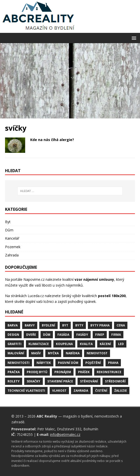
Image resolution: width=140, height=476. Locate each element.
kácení (105, 344)
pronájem (62, 372)
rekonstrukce (109, 372)
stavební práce (60, 381)
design (13, 334)
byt (65, 325)
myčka (53, 353)
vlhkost (59, 390)
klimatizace (38, 344)
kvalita (86, 344)
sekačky (33, 381)
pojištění (93, 363)
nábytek (44, 363)
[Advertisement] (70, 81)
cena (121, 325)
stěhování (89, 381)
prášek (84, 372)
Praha (113, 363)
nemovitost (97, 353)
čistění (101, 390)
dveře (31, 334)
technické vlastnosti (26, 390)
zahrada (81, 390)
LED (121, 344)
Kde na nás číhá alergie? (52, 139)
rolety (14, 381)
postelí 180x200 (112, 295)
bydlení (48, 325)
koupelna (64, 344)
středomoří (115, 381)
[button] (133, 37)
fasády (82, 334)
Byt (8, 221)
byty (79, 325)
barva (13, 325)
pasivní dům (68, 363)
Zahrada (12, 255)
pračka (14, 372)
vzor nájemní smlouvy (94, 279)
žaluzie (120, 390)
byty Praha (100, 325)
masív (36, 353)
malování (16, 353)
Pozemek (12, 246)
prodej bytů (37, 372)
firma (116, 334)
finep (99, 334)
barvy (30, 325)
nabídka (73, 353)
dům (46, 334)
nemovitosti (18, 363)
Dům (9, 230)
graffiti (14, 344)
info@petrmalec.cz (65, 434)
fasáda (63, 334)
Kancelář (12, 238)
